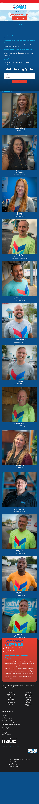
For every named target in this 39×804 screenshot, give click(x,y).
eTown (10, 740)
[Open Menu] (2, 2)
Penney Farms (28, 729)
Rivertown (28, 727)
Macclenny (11, 735)
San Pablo (28, 726)
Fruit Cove (28, 740)
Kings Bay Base (11, 737)
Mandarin (28, 734)
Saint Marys (11, 727)
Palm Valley (11, 731)
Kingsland (28, 735)
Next (19, 116)
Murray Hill (28, 732)
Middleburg (11, 734)
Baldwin (11, 726)
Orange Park (28, 731)
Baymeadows (28, 739)
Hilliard (28, 737)
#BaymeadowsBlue (14, 781)
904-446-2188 (8, 687)
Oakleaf (11, 732)
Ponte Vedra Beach (11, 729)
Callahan (11, 739)
